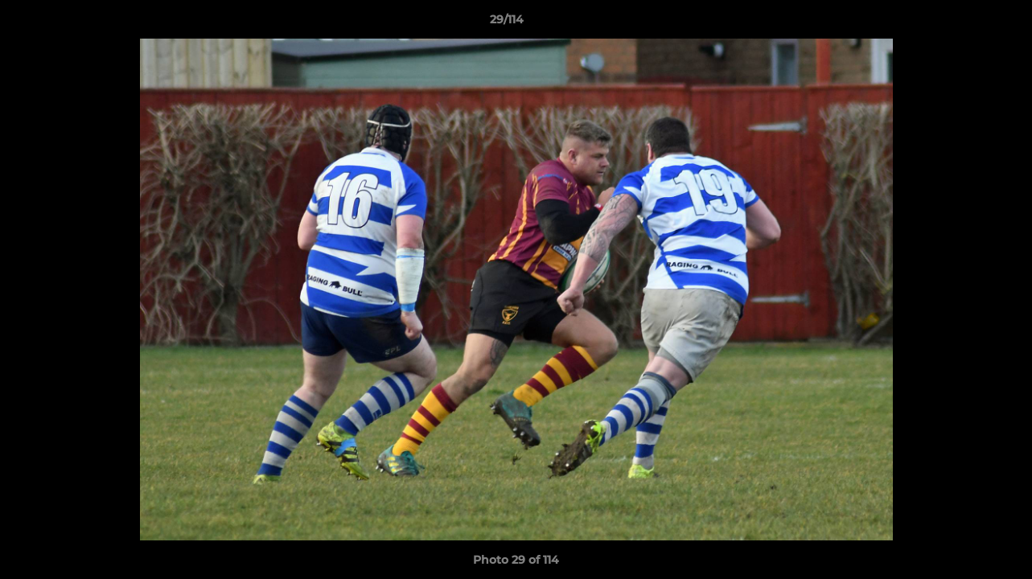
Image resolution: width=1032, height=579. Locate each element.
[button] (964, 23)
